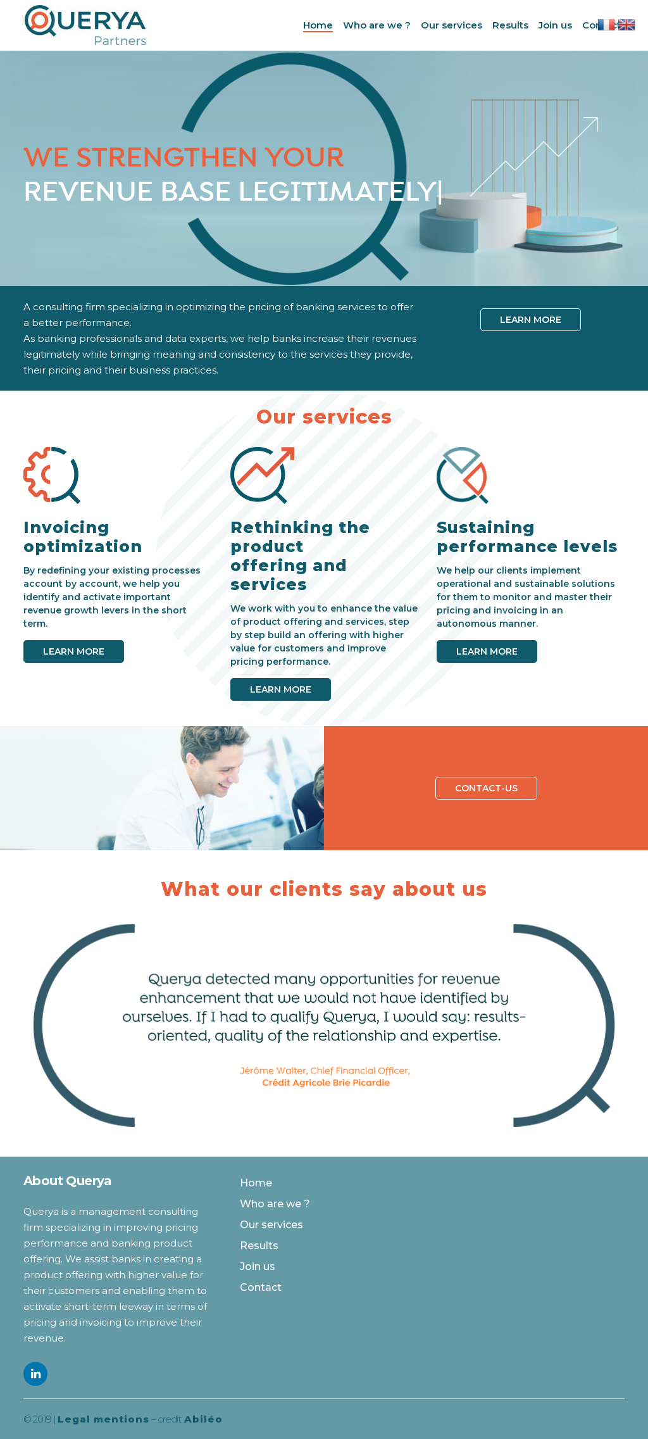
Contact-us (486, 788)
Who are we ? (275, 1204)
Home (256, 1183)
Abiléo (203, 1419)
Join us (257, 1266)
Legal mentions (103, 1419)
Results (259, 1246)
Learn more (530, 319)
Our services (271, 1225)
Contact (261, 1287)
